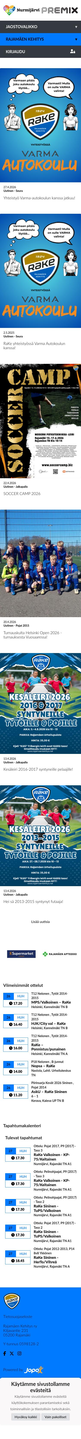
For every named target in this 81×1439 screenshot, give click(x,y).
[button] (6, 88)
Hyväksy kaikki (26, 1417)
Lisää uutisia (40, 982)
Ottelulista (14, 1170)
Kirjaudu (40, 51)
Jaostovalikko (43, 27)
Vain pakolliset (56, 1417)
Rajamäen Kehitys (43, 39)
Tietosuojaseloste (17, 1376)
